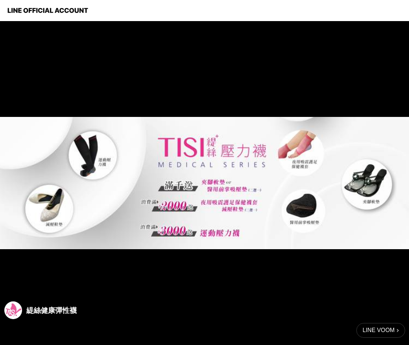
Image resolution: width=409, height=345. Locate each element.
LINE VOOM (378, 330)
